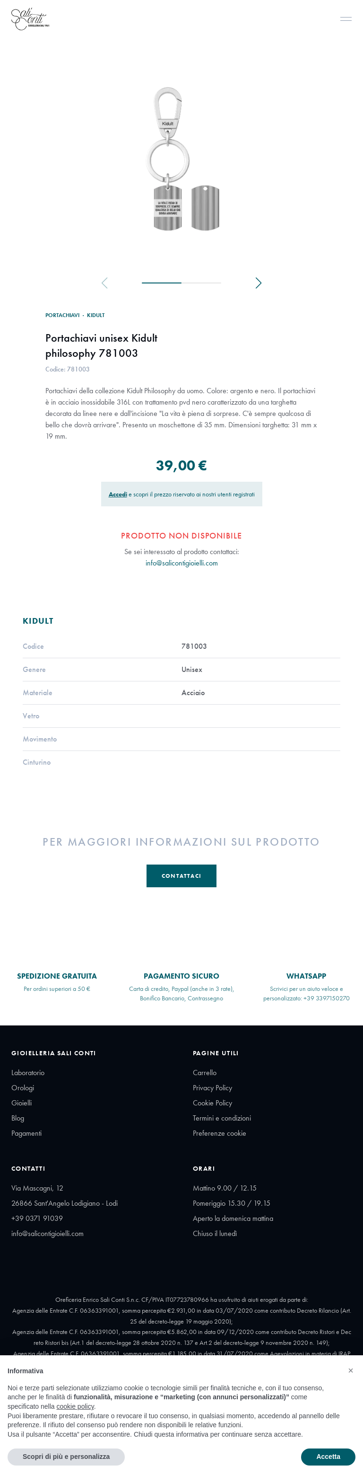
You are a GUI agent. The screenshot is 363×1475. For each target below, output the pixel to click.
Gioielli (21, 1103)
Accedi (118, 494)
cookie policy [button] (75, 1406)
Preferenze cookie (219, 1133)
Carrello (204, 1073)
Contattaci (181, 876)
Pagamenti (26, 1133)
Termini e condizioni (222, 1118)
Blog (17, 1118)
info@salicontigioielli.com (182, 563)
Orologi (22, 1088)
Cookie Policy (212, 1103)
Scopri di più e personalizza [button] (66, 1456)
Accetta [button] (328, 1456)
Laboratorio (27, 1073)
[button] (350, 1370)
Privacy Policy (212, 1088)
